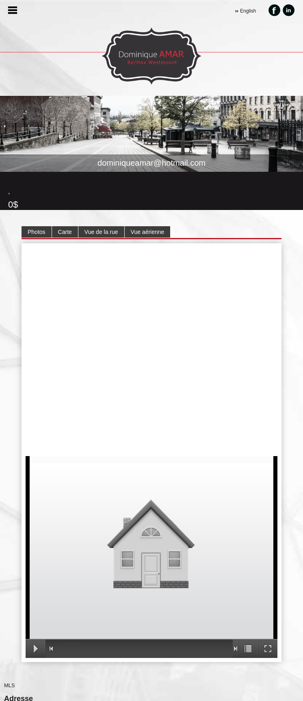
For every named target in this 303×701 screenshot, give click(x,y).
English (248, 11)
